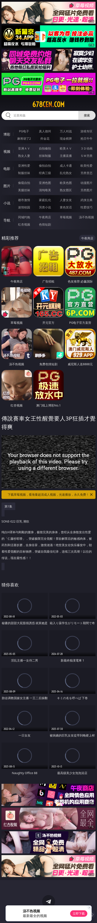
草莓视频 (66, 217)
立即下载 (79, 913)
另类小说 (45, 207)
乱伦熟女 (66, 173)
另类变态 (86, 173)
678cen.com (48, 104)
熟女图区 (66, 190)
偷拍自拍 (45, 166)
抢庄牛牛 (86, 138)
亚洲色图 (45, 183)
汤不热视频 (86, 217)
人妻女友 (66, 200)
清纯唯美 (45, 190)
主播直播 (66, 156)
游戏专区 (86, 131)
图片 (6, 185)
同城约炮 (24, 217)
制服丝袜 (24, 173)
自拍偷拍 (45, 148)
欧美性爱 (86, 166)
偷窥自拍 (24, 183)
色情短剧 (45, 224)
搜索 (87, 115)
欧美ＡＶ (66, 148)
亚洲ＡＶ (24, 148)
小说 (6, 203)
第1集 (8, 506)
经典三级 (45, 173)
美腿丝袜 (24, 190)
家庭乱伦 (45, 200)
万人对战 (66, 131)
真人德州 (45, 131)
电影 (6, 168)
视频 (6, 151)
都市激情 (24, 200)
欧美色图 (66, 183)
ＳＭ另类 (86, 156)
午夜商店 (45, 217)
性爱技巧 (86, 207)
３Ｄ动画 (86, 148)
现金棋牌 (66, 138)
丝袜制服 (45, 156)
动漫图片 (86, 183)
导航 (6, 220)
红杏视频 (24, 224)
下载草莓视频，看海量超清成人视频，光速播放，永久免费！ (50, 494)
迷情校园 (24, 207)
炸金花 (44, 138)
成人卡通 (66, 166)
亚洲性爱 (24, 166)
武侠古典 (86, 200)
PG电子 (24, 131)
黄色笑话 (66, 207)
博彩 (6, 134)
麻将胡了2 (24, 138)
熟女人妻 (24, 156)
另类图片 (86, 190)
